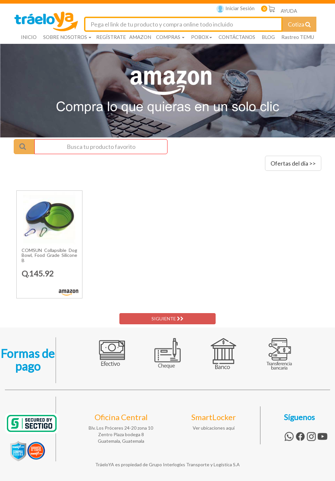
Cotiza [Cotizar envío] (299, 24)
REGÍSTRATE (111, 37)
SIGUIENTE (167, 318)
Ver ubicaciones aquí (214, 428)
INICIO (29, 37)
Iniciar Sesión (235, 9)
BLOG (268, 37)
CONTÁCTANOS (237, 37)
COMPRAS (170, 37)
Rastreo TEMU (297, 37)
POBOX (201, 37)
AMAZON (140, 37)
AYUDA (289, 11)
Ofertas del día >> (293, 163)
